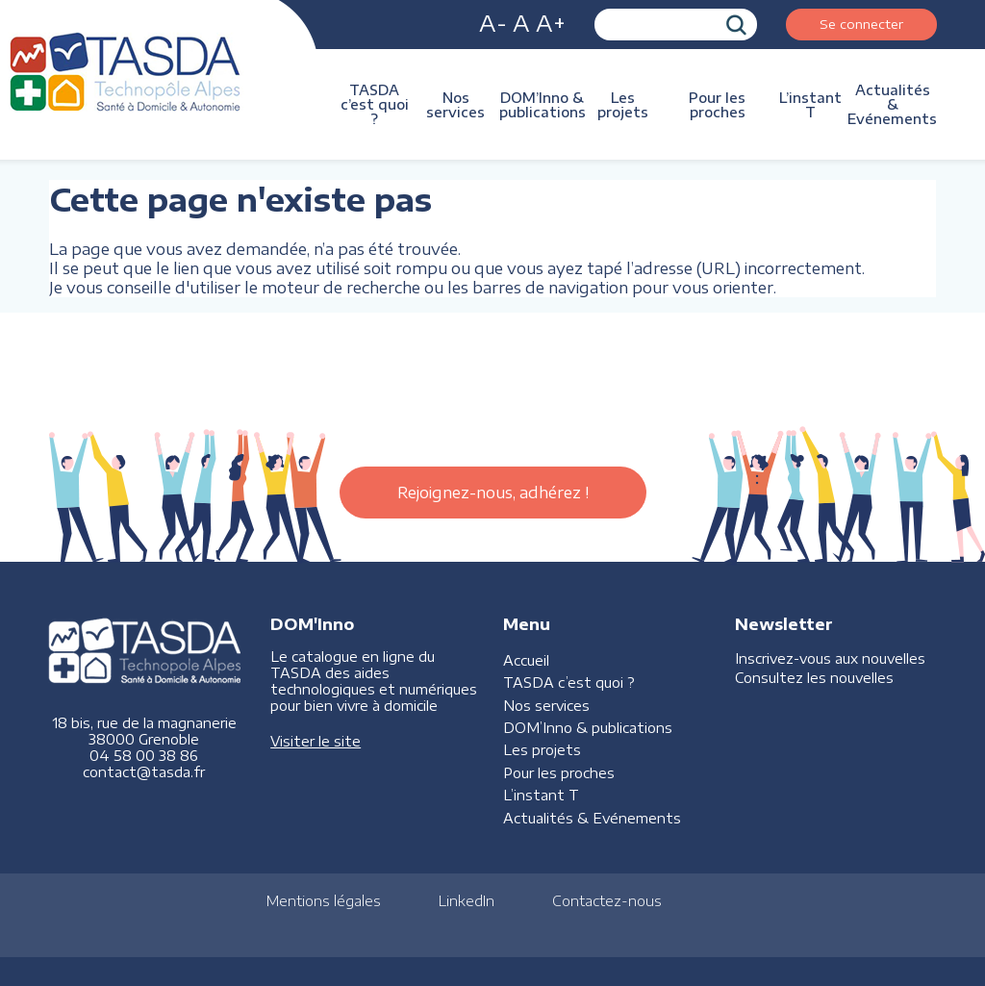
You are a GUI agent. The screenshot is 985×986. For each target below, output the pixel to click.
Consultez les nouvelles (814, 678)
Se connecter (861, 23)
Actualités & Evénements (892, 104)
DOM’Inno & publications (542, 104)
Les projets (622, 104)
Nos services (455, 104)
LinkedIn (466, 901)
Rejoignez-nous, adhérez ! (493, 492)
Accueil (526, 660)
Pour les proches (717, 104)
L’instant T (810, 104)
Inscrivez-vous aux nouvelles (830, 658)
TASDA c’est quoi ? (375, 104)
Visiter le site (315, 741)
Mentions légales (323, 901)
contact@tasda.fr (144, 772)
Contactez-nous (607, 901)
